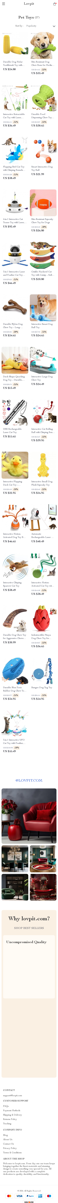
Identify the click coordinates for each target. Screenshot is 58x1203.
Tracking (7, 1124)
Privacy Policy (10, 1148)
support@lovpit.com (12, 1096)
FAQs (6, 1106)
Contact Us (8, 1144)
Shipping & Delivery (12, 1115)
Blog (5, 1135)
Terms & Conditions (12, 1153)
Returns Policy (10, 1119)
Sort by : (19, 26)
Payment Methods (11, 1111)
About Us (7, 1140)
